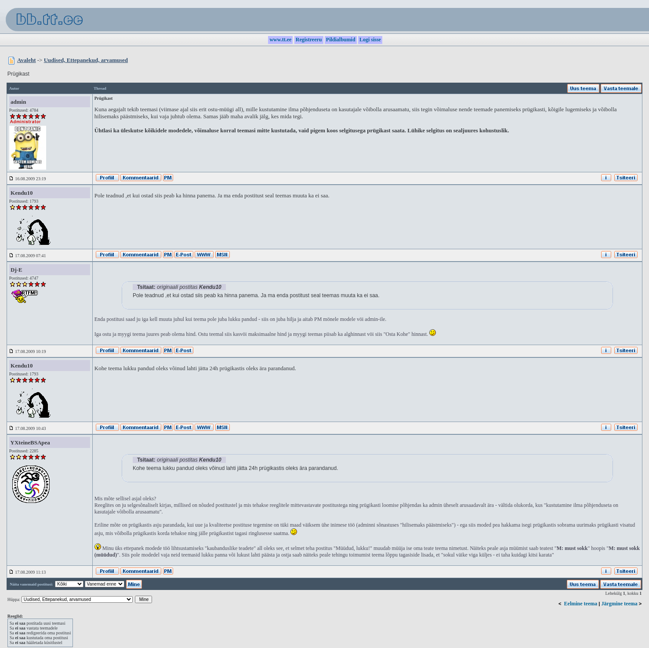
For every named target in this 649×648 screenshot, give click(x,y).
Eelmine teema (581, 604)
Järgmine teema (619, 604)
